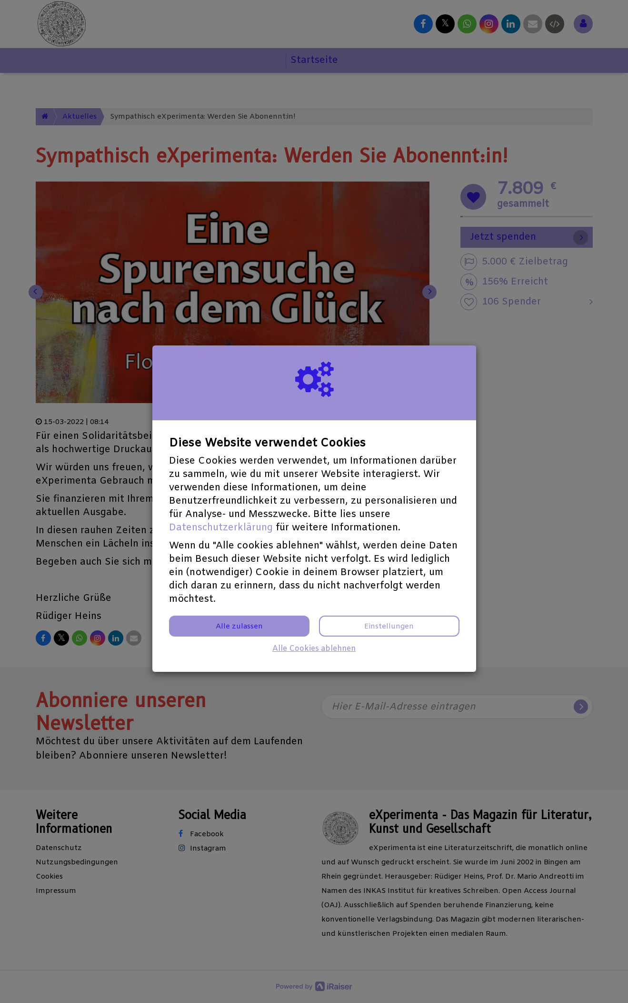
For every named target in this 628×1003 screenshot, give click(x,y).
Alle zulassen (239, 626)
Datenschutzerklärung (221, 527)
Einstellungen (389, 626)
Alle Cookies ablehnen (314, 649)
